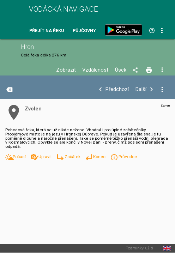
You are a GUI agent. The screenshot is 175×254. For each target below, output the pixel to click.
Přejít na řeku (46, 31)
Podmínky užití (139, 248)
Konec (100, 156)
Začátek (73, 156)
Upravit (45, 156)
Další (140, 89)
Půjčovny (84, 31)
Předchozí (117, 89)
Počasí (20, 156)
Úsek (120, 70)
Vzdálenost (95, 70)
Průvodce (128, 156)
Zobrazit (66, 70)
